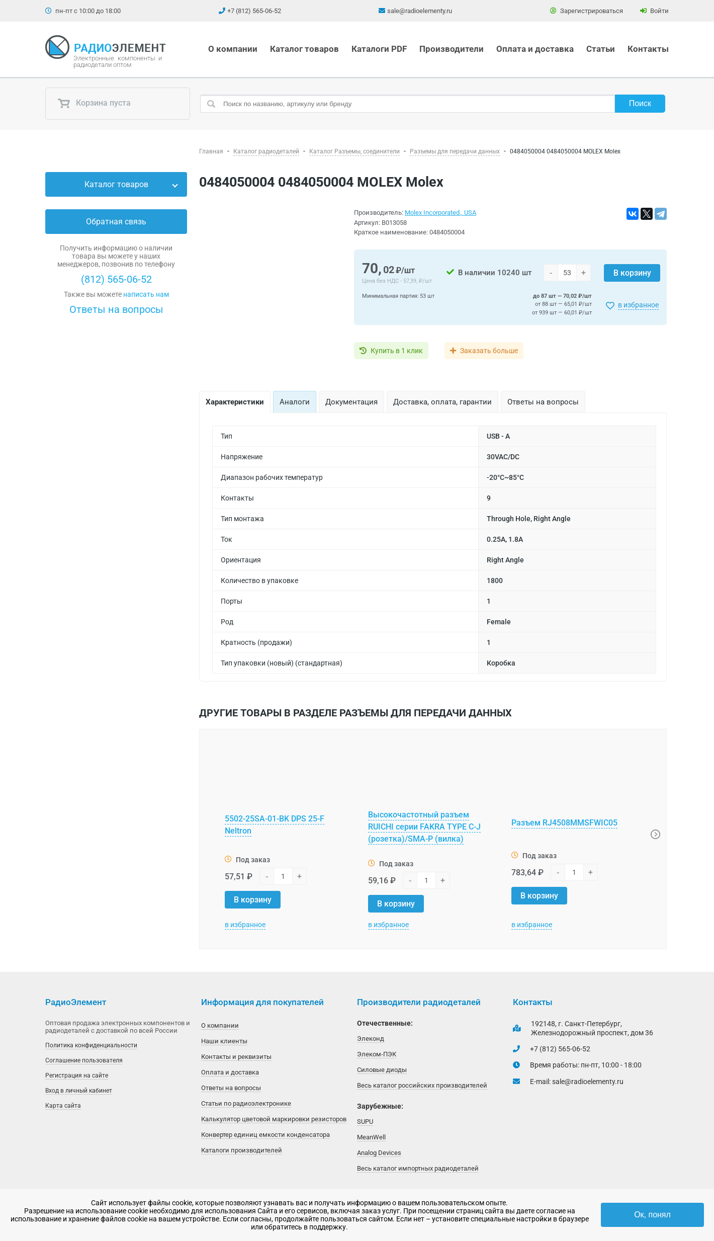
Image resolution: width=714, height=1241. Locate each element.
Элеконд (370, 1038)
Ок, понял (652, 1214)
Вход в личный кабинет (78, 1090)
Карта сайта (63, 1105)
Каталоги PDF (379, 49)
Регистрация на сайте (76, 1075)
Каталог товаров (304, 49)
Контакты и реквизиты (236, 1056)
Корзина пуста (94, 103)
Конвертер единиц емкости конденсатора (265, 1134)
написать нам (146, 294)
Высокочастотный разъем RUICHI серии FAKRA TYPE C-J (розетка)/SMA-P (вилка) (424, 827)
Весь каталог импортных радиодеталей (418, 1168)
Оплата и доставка (535, 49)
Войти (654, 11)
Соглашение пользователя (84, 1060)
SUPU (365, 1121)
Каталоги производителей (241, 1150)
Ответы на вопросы (116, 309)
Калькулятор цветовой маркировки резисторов (273, 1119)
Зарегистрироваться (586, 11)
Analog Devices (379, 1152)
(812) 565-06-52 (116, 279)
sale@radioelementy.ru (419, 11)
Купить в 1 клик (397, 351)
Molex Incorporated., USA (440, 212)
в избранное (638, 305)
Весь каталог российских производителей (422, 1085)
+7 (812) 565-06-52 (254, 11)
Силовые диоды (382, 1069)
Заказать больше (489, 351)
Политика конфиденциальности (91, 1045)
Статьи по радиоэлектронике (246, 1103)
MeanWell (371, 1137)
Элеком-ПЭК (376, 1054)
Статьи (600, 49)
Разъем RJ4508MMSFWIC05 (564, 823)
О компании (232, 49)
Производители (451, 49)
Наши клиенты (224, 1041)
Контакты (648, 49)
